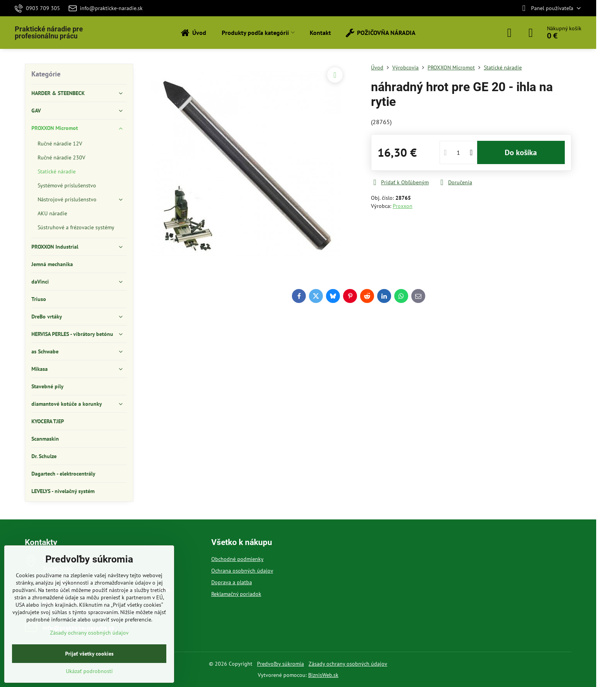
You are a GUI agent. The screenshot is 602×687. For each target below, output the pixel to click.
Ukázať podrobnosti (89, 671)
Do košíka (521, 152)
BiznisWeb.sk (323, 674)
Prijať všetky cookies (89, 653)
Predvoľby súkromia (280, 663)
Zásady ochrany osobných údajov (348, 663)
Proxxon (402, 205)
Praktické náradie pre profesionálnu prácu (49, 33)
